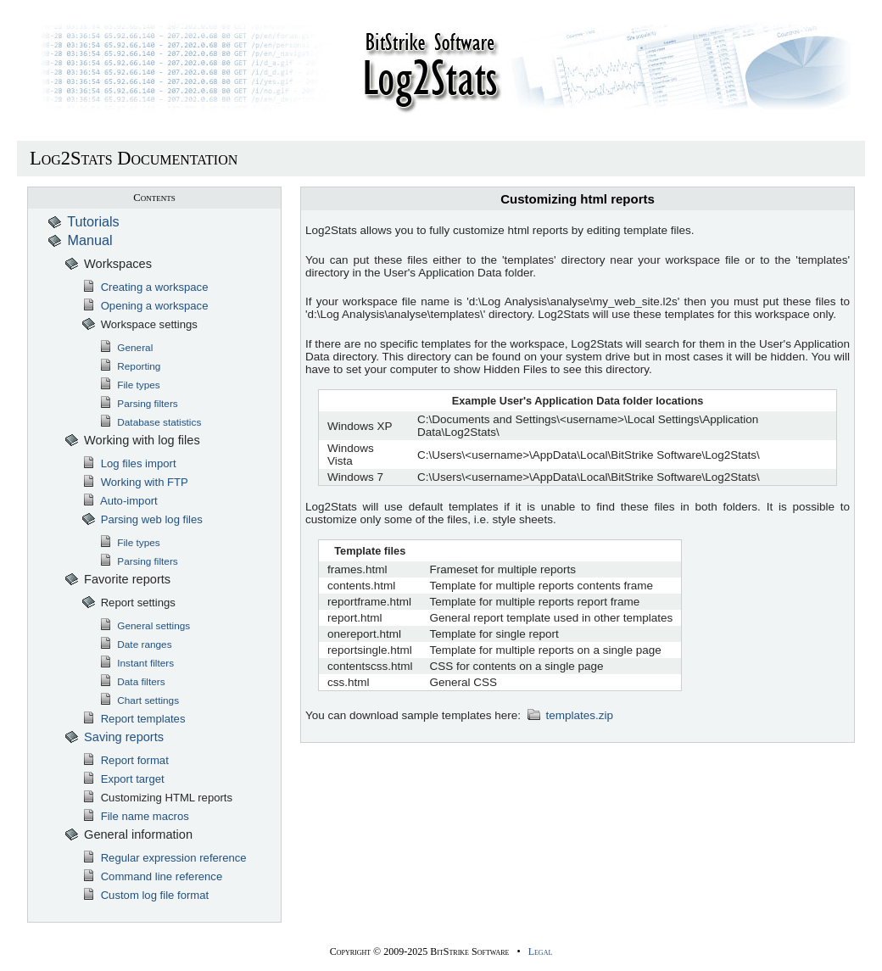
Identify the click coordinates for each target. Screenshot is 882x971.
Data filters (131, 682)
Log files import (128, 463)
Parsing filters (138, 404)
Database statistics (149, 422)
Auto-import (119, 500)
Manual (80, 240)
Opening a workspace (144, 305)
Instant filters (136, 663)
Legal (540, 951)
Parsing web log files (142, 519)
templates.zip (570, 715)
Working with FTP (134, 482)
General (125, 348)
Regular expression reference (164, 857)
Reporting (129, 366)
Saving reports (114, 737)
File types (129, 385)
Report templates (133, 718)
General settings (144, 626)
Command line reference (151, 876)
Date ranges (135, 644)
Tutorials (83, 221)
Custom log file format (145, 895)
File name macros (135, 816)
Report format (125, 760)
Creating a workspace (144, 287)
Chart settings (138, 700)
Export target (123, 779)
